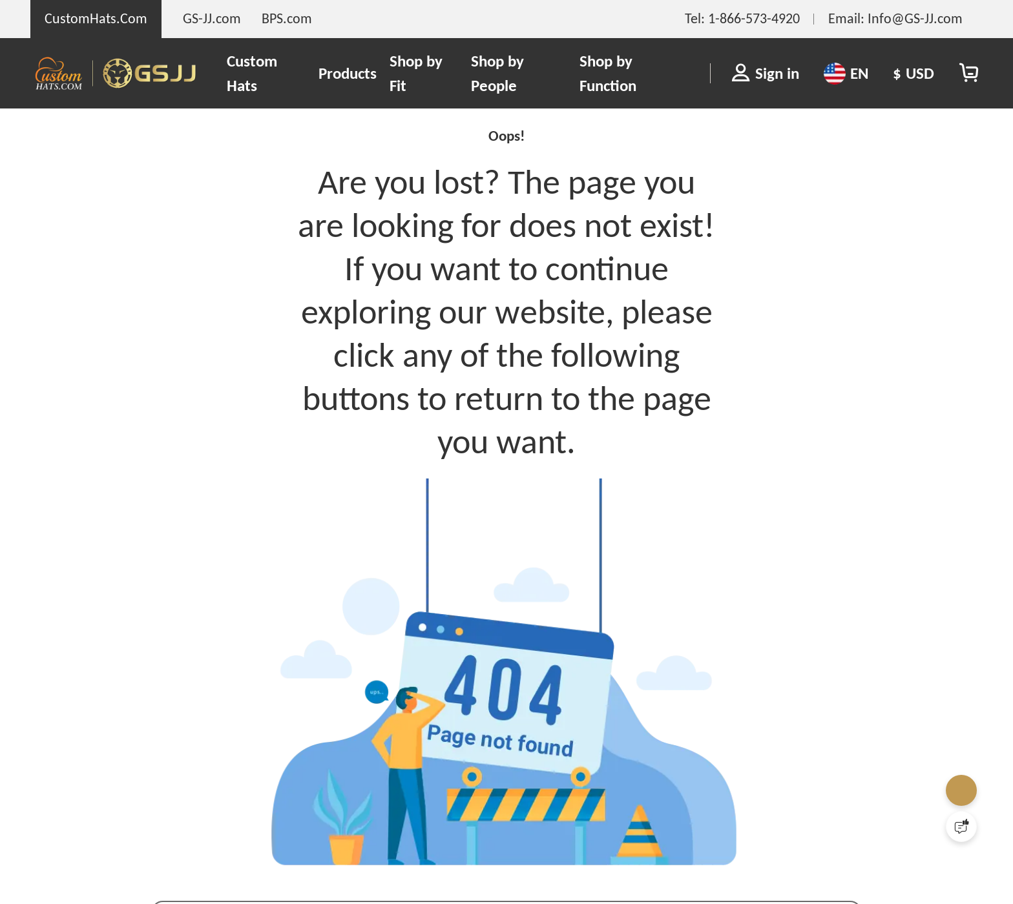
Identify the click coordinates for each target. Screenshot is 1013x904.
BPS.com (287, 18)
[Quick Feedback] (961, 826)
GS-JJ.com (212, 18)
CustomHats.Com (96, 18)
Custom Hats (252, 73)
